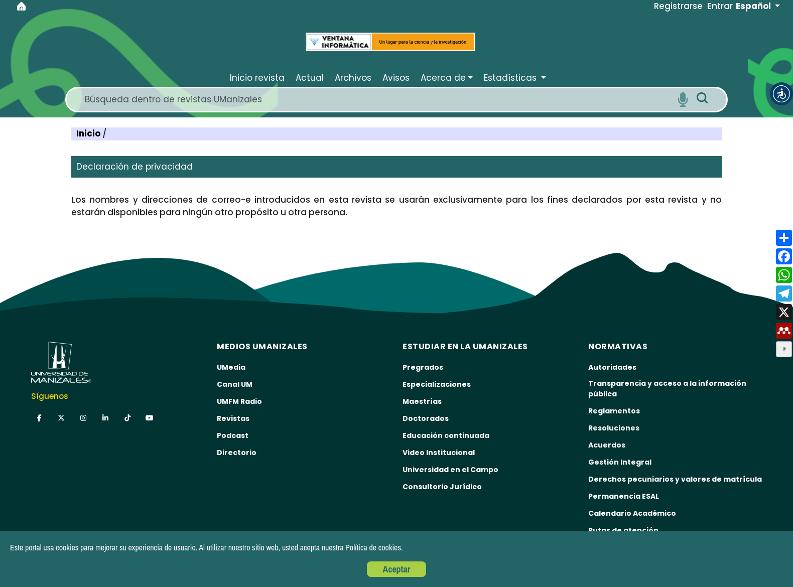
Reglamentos (614, 411)
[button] (781, 93)
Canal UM (234, 384)
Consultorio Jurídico (442, 487)
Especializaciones (437, 384)
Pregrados (423, 367)
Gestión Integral (619, 462)
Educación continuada (446, 435)
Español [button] (754, 6)
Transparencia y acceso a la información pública (667, 388)
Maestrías (422, 401)
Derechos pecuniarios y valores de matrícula (675, 479)
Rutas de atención (623, 530)
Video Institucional (439, 453)
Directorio (236, 453)
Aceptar (397, 569)
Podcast (232, 435)
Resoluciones (613, 428)
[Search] (377, 99)
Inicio (89, 133)
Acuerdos (606, 445)
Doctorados (426, 418)
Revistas (233, 418)
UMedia (231, 367)
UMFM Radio (239, 401)
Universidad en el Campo (450, 470)
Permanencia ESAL (623, 496)
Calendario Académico (632, 513)
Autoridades (612, 367)
